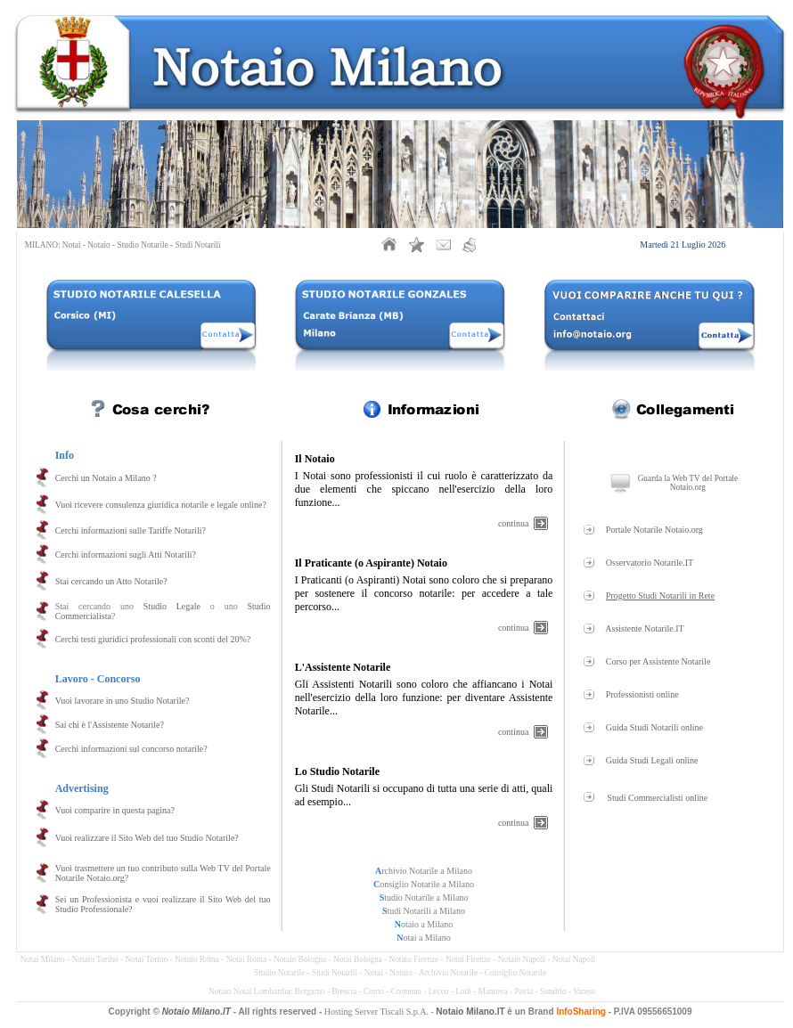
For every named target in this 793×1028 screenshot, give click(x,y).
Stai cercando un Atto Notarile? (111, 581)
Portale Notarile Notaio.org (654, 529)
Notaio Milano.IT (196, 1011)
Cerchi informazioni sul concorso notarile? (131, 749)
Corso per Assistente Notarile (658, 661)
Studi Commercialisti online (657, 798)
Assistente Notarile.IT (644, 628)
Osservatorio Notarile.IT (649, 562)
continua (513, 523)
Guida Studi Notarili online (654, 727)
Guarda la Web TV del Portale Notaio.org (688, 483)
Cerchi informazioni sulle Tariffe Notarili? (130, 530)
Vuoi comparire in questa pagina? (115, 810)
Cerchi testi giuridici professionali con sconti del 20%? (153, 639)
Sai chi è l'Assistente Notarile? (109, 725)
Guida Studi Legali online (652, 760)
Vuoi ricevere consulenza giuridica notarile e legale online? (160, 505)
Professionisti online (642, 694)
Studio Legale (171, 606)
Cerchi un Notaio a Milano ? (106, 478)
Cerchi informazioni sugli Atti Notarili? (125, 554)
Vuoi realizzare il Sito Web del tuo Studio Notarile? (147, 838)
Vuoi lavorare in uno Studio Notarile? (122, 701)
